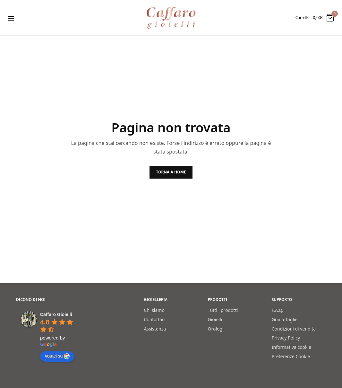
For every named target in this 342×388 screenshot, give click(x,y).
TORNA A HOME (171, 172)
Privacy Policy (286, 338)
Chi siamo (154, 310)
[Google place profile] (56, 314)
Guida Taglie (285, 319)
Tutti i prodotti (223, 310)
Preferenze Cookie (291, 356)
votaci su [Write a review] (57, 356)
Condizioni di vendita (294, 328)
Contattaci (154, 319)
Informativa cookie (291, 347)
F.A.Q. (277, 310)
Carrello (302, 18)
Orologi (216, 328)
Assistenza (155, 328)
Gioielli (215, 319)
